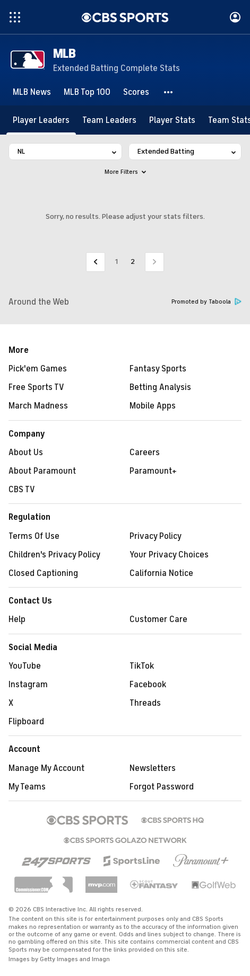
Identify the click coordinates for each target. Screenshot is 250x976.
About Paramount (42, 471)
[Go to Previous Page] (95, 262)
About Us (25, 452)
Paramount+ (153, 471)
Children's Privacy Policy (54, 554)
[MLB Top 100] (87, 92)
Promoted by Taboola (206, 301)
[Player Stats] (172, 120)
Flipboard (26, 721)
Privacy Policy (156, 536)
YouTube (24, 666)
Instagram (28, 684)
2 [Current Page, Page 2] (133, 261)
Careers (145, 452)
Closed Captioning (43, 573)
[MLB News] (31, 92)
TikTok (142, 666)
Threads (145, 703)
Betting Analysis (160, 387)
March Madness (38, 406)
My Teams (27, 787)
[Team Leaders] (109, 120)
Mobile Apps (153, 406)
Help (16, 619)
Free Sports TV (36, 387)
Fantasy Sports (158, 368)
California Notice (161, 573)
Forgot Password (162, 787)
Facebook (148, 684)
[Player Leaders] (41, 120)
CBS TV (21, 489)
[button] (169, 92)
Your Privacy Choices (169, 554)
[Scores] (136, 92)
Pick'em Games (37, 368)
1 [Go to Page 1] (116, 261)
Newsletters (153, 768)
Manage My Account (46, 768)
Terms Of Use (33, 536)
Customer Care (158, 619)
